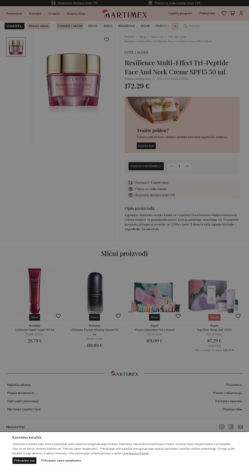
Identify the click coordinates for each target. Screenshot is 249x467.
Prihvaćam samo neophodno (61, 460)
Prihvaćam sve (24, 460)
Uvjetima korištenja (135, 453)
